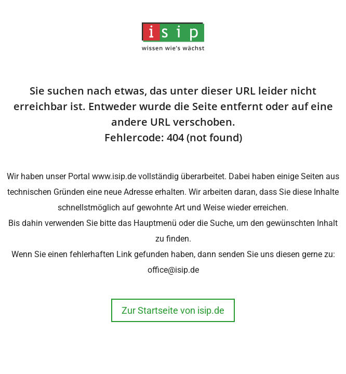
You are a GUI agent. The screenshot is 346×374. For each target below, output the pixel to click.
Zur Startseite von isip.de (173, 310)
